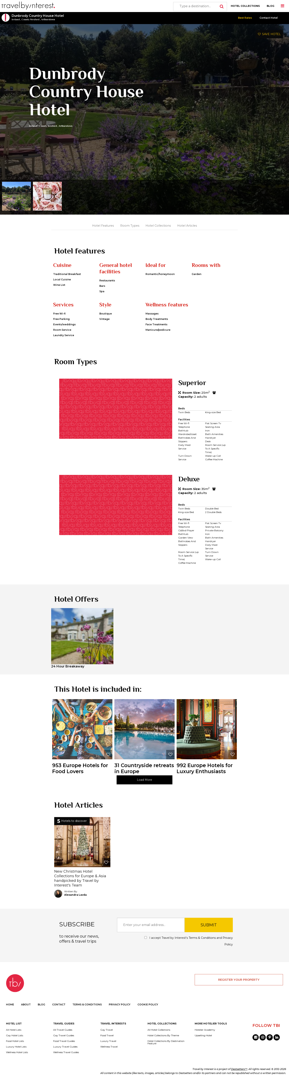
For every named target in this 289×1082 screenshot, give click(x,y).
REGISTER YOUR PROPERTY (238, 980)
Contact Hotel (268, 17)
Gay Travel (106, 1030)
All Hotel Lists (13, 1030)
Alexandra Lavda (75, 894)
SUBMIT (208, 925)
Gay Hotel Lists (14, 1035)
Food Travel (107, 1035)
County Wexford (30, 19)
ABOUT (26, 1004)
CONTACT (58, 1004)
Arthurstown (48, 19)
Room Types (129, 225)
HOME (10, 1004)
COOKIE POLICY (147, 1004)
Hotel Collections (158, 225)
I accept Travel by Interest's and (188, 941)
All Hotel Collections (159, 1030)
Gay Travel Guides (63, 1035)
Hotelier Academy (205, 1030)
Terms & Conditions (202, 938)
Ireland (16, 19)
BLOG (270, 5)
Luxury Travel (108, 1041)
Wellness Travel (109, 1046)
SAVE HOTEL (269, 34)
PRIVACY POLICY (119, 1004)
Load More (144, 780)
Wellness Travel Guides (66, 1052)
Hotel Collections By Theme (163, 1035)
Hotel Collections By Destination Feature (166, 1042)
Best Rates (245, 17)
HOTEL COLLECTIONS (245, 5)
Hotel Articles (187, 225)
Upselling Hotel (203, 1035)
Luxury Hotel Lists (16, 1046)
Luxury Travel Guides (65, 1046)
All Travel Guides (62, 1030)
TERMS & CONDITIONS (87, 1004)
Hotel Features (103, 225)
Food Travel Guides (64, 1041)
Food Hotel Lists (15, 1041)
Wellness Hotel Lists (17, 1052)
